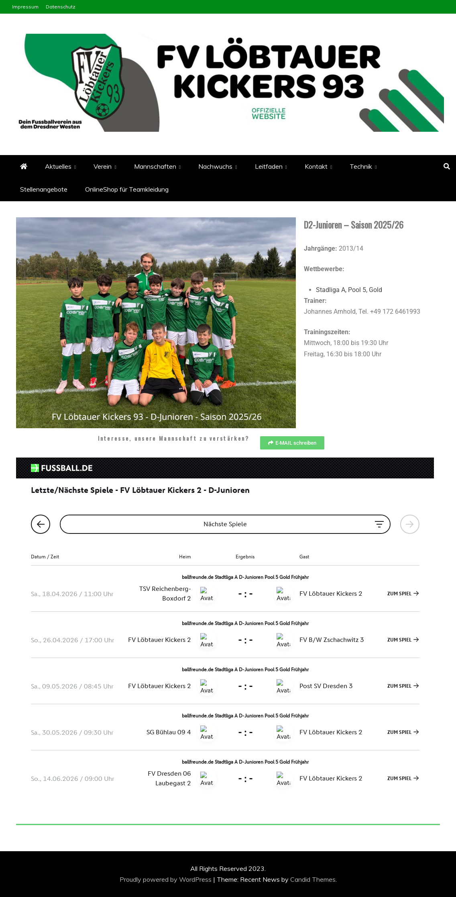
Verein (103, 166)
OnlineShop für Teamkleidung (127, 189)
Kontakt (316, 166)
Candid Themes (313, 879)
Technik (361, 166)
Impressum (25, 7)
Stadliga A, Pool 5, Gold (349, 290)
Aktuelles (58, 166)
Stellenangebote (43, 189)
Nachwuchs (215, 166)
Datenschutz (60, 7)
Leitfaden (269, 166)
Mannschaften (155, 166)
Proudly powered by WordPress (166, 879)
